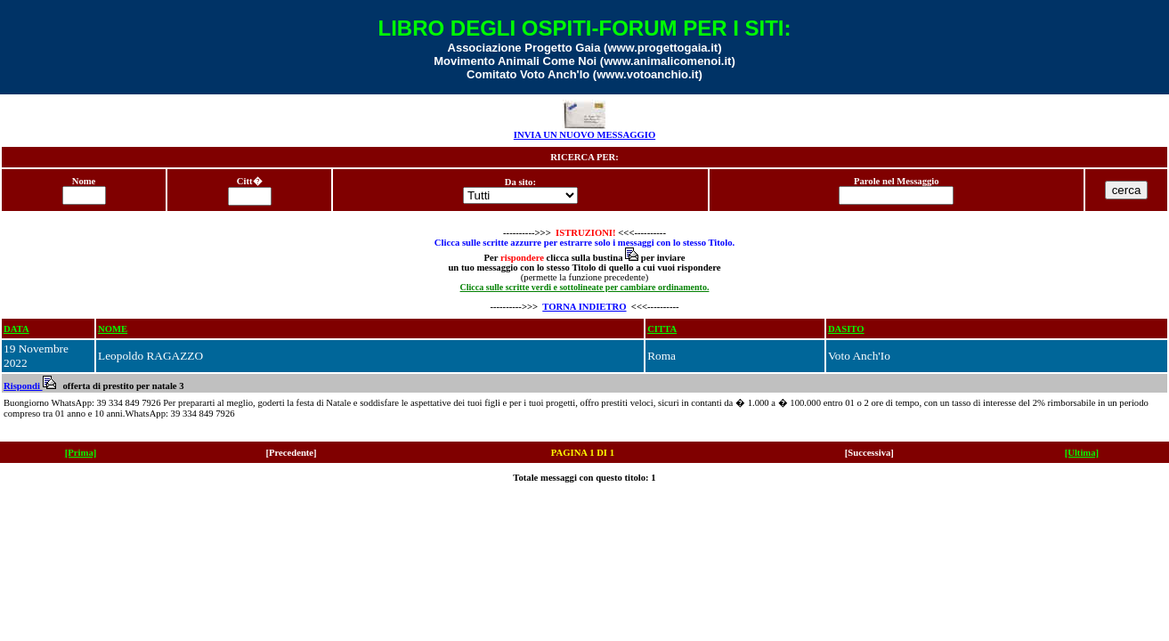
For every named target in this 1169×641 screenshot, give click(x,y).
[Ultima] (1082, 453)
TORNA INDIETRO (584, 307)
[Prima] (81, 453)
